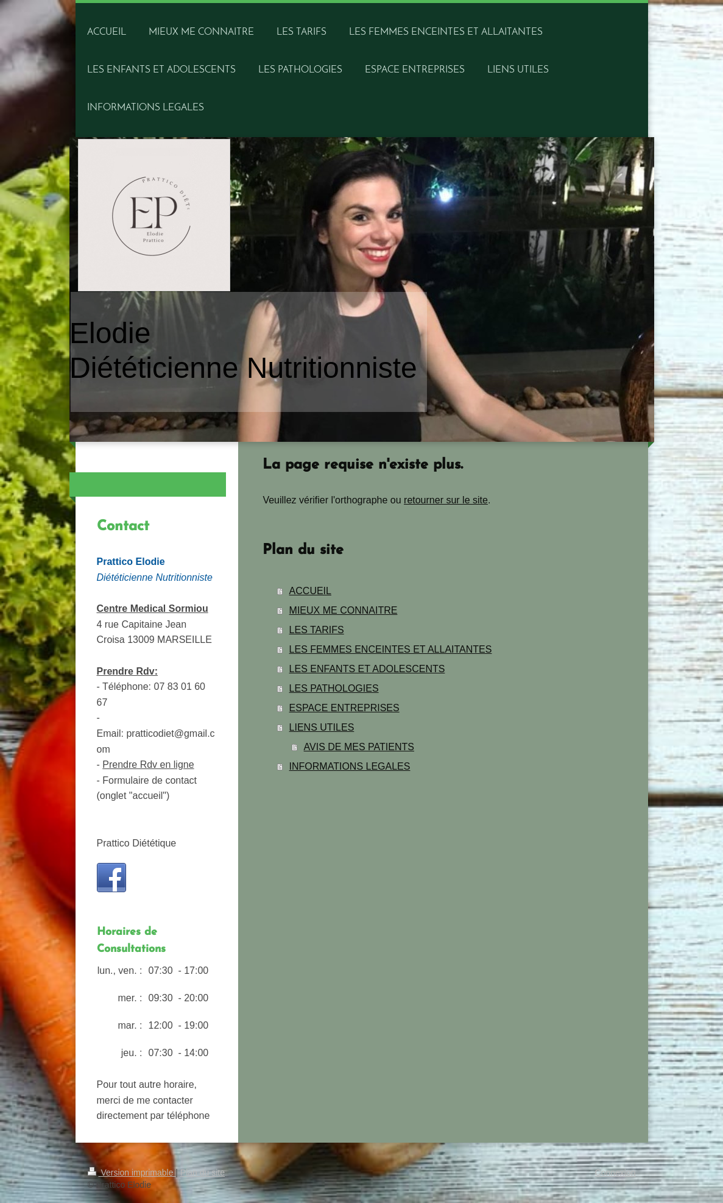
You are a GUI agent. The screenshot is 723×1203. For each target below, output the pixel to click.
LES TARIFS (316, 630)
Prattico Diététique (137, 843)
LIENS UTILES (321, 727)
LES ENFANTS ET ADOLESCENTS (367, 669)
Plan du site (202, 1172)
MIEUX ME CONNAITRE (343, 610)
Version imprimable (132, 1172)
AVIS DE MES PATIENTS (359, 747)
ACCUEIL (310, 591)
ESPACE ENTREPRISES (344, 708)
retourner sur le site (446, 500)
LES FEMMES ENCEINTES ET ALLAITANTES (390, 649)
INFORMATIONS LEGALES (350, 766)
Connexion (615, 1172)
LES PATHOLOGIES (334, 688)
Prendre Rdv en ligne (148, 764)
